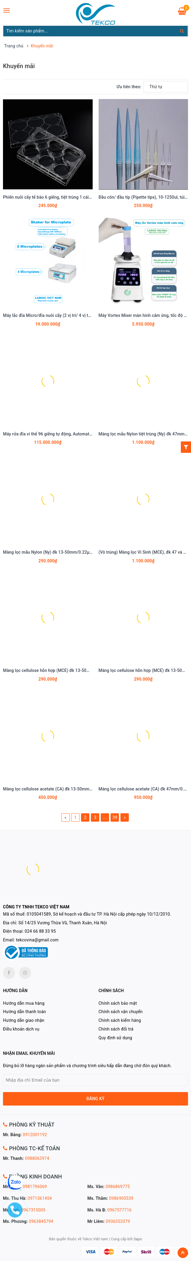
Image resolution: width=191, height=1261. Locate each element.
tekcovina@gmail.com (37, 939)
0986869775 (118, 1186)
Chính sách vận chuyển (121, 1011)
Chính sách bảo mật (118, 1003)
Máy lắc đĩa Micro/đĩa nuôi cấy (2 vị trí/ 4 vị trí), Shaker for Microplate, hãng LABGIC (83, 315)
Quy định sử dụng (115, 1037)
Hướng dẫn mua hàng (24, 1003)
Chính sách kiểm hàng (120, 1020)
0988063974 (37, 1158)
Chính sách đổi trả (116, 1029)
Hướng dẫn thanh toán (24, 1011)
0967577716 (119, 1210)
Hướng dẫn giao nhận (23, 1020)
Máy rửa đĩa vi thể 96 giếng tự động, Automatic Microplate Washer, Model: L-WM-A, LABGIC (90, 434)
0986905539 (121, 1198)
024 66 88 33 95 (40, 931)
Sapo (138, 1239)
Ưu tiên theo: (129, 86)
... (105, 817)
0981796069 (35, 1186)
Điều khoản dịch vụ (21, 1029)
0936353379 (118, 1221)
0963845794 (41, 1221)
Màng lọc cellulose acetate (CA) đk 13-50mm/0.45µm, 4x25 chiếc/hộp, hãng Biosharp (85, 789)
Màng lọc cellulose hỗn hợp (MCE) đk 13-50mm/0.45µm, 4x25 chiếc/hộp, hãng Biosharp (87, 670)
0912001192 (35, 1134)
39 (114, 817)
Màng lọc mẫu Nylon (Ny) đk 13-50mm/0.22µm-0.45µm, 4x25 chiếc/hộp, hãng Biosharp (86, 552)
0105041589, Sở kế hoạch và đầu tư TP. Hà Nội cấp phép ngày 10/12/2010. (99, 914)
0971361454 (39, 1198)
